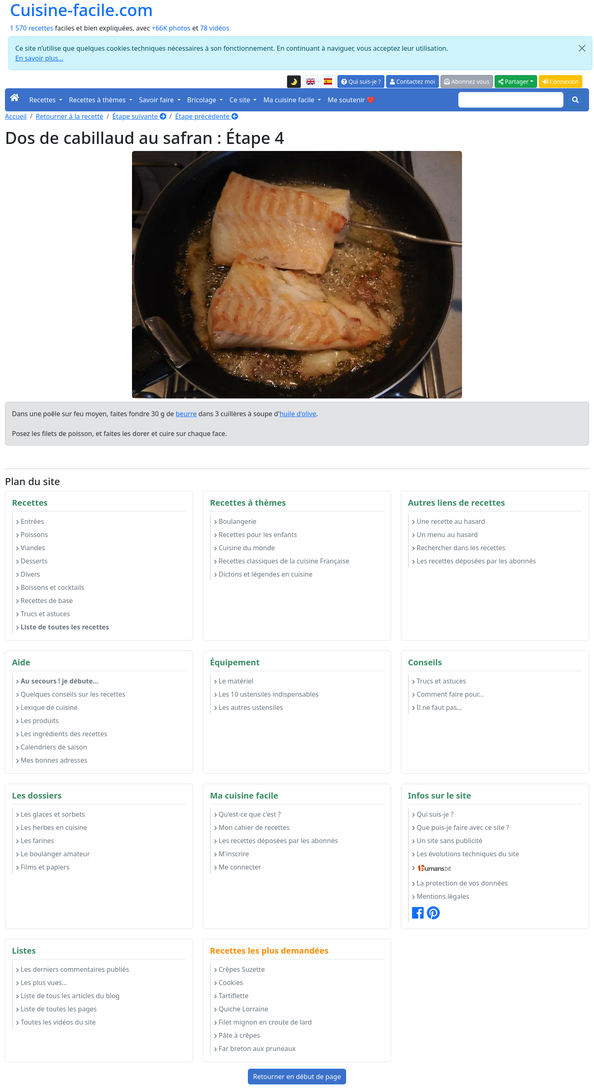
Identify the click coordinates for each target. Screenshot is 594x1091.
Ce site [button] (240, 99)
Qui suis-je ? (361, 81)
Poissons (32, 534)
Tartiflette (231, 995)
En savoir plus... (39, 58)
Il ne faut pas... (437, 707)
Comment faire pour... (448, 694)
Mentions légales (440, 896)
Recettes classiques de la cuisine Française (281, 561)
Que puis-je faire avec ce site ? (460, 827)
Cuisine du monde (244, 547)
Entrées (30, 521)
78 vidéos (214, 28)
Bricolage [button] (202, 99)
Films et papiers (42, 867)
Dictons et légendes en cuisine (263, 574)
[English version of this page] (310, 81)
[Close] (582, 48)
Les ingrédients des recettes (61, 733)
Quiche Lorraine (241, 1008)
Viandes (30, 547)
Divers (28, 574)
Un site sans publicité (447, 840)
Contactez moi (412, 81)
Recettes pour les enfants (255, 534)
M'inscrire (231, 853)
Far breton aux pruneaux (255, 1048)
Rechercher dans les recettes (458, 547)
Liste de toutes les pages (56, 1008)
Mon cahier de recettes (252, 827)
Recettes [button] (43, 99)
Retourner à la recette (70, 116)
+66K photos (171, 28)
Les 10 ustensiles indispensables (266, 694)
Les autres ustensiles (248, 707)
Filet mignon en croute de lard (263, 1022)
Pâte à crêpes (237, 1035)
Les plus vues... (41, 982)
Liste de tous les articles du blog (68, 995)
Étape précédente (206, 116)
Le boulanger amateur (53, 853)
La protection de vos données (460, 883)
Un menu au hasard (445, 534)
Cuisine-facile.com (81, 10)
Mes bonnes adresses (51, 760)
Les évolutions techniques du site (465, 853)
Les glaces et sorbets (50, 814)
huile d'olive (298, 413)
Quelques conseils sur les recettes (70, 694)
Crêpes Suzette (239, 969)
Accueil (16, 116)
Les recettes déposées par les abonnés (474, 561)
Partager (513, 81)
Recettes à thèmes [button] (98, 99)
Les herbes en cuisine (51, 827)
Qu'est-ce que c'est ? (247, 814)
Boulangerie (235, 521)
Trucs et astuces (43, 613)
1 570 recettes (31, 28)
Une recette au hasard (448, 521)
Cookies (228, 982)
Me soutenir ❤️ (351, 99)
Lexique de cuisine (47, 707)
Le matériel (233, 681)
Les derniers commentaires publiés (72, 969)
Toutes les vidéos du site (56, 1022)
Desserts (31, 561)
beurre (186, 413)
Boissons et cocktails (50, 587)
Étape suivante (139, 116)
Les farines (35, 840)
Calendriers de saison (51, 747)
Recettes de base (44, 600)
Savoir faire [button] (157, 99)
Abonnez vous (467, 81)
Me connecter (237, 867)
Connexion (560, 81)
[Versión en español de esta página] (328, 81)
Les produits (37, 720)
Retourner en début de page (297, 1076)
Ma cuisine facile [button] (289, 99)
